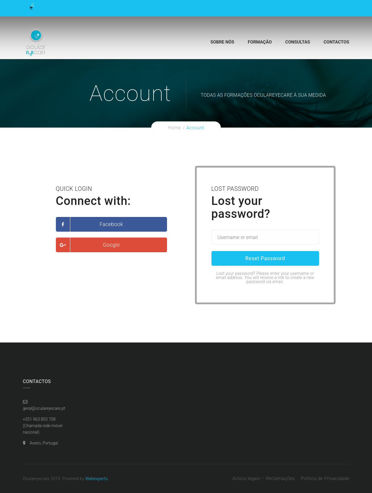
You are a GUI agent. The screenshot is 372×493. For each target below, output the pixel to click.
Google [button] (111, 245)
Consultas (297, 42)
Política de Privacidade (325, 478)
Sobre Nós (222, 42)
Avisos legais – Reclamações (263, 478)
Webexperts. (97, 478)
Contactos (336, 42)
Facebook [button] (111, 224)
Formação (260, 42)
